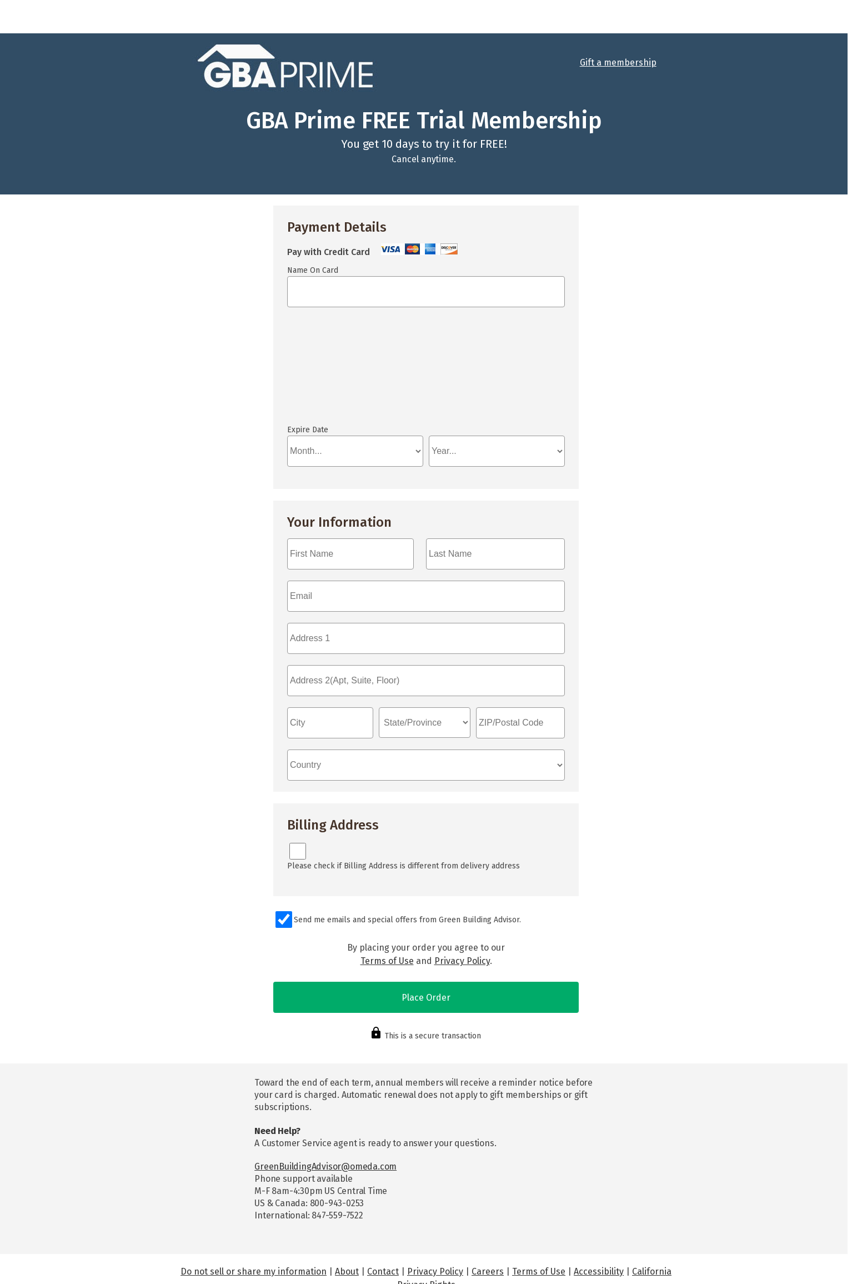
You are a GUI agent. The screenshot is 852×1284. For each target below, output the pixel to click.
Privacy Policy (462, 961)
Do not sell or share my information (254, 1271)
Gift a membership (618, 62)
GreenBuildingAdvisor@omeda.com (325, 1166)
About (347, 1271)
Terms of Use (387, 961)
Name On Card (312, 270)
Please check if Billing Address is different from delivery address (403, 866)
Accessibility (599, 1271)
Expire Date (307, 429)
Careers (488, 1271)
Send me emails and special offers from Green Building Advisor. (407, 920)
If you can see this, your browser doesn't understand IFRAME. (426, 371)
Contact (383, 1271)
